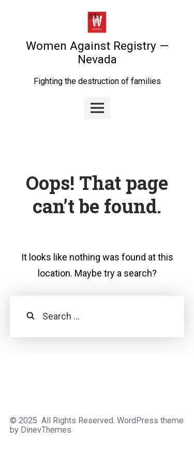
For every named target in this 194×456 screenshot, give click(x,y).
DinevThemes (45, 430)
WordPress (137, 420)
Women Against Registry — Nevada (97, 52)
